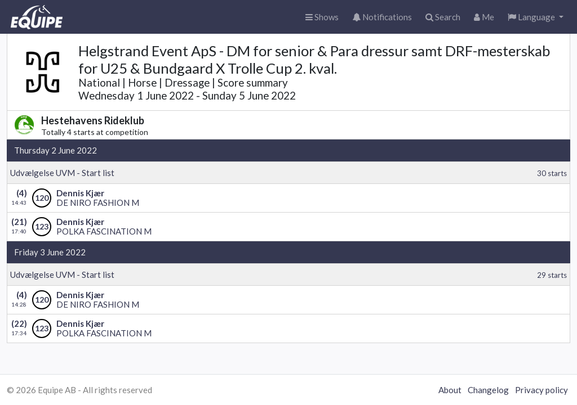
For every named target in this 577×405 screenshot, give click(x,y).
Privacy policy (541, 390)
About (449, 390)
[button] (535, 17)
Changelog (488, 390)
